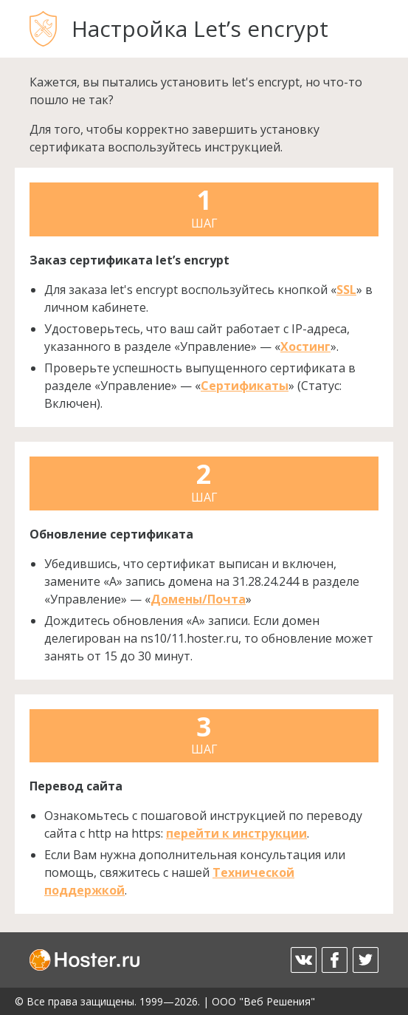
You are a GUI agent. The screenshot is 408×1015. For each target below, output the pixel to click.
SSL (346, 289)
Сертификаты (244, 385)
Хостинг (305, 346)
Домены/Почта (198, 599)
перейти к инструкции (236, 833)
